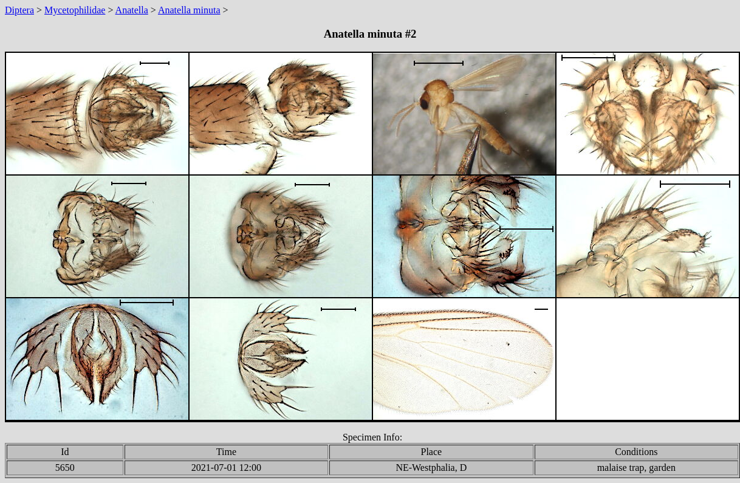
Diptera (19, 10)
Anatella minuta (189, 10)
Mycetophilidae (74, 10)
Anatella (131, 10)
